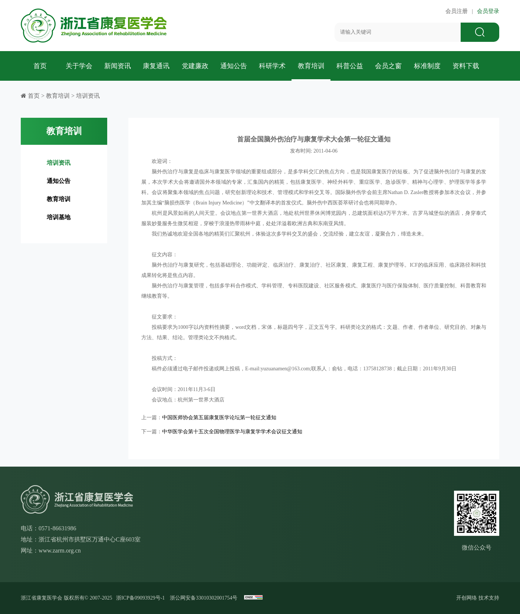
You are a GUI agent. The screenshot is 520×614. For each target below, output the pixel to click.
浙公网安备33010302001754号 (203, 598)
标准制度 (427, 66)
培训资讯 (88, 96)
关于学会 (79, 66)
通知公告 (233, 66)
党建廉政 (195, 66)
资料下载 (465, 66)
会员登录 (486, 11)
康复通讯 (156, 66)
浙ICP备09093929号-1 (140, 598)
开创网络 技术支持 (477, 598)
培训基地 (58, 217)
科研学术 (272, 66)
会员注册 (458, 11)
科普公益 (349, 66)
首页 (40, 66)
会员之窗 (388, 66)
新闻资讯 (117, 66)
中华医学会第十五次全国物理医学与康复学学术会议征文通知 (232, 431)
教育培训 (311, 66)
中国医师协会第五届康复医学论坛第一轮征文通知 (219, 417)
